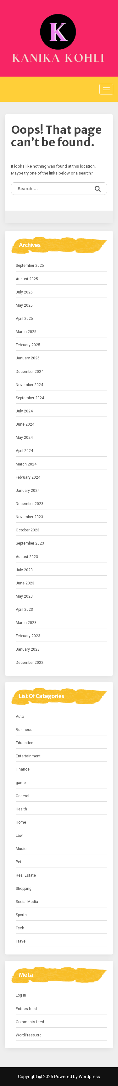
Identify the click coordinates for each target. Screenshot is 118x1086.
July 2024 (24, 411)
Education (24, 743)
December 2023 (29, 504)
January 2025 (28, 358)
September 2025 (30, 265)
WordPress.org (29, 1035)
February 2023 (28, 636)
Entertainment (28, 756)
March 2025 (26, 332)
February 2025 (28, 345)
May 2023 (24, 596)
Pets (20, 862)
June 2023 (25, 583)
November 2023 (29, 517)
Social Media (27, 902)
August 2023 (27, 557)
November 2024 (29, 385)
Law (19, 835)
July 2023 (24, 570)
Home (21, 822)
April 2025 (24, 318)
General (22, 796)
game (21, 783)
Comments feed (30, 1022)
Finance (23, 769)
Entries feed (26, 1009)
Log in (21, 995)
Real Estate (26, 875)
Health (21, 809)
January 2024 (28, 490)
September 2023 (30, 543)
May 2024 (24, 437)
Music (21, 849)
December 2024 (29, 371)
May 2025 (24, 305)
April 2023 (24, 609)
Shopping (23, 888)
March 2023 (26, 623)
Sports (21, 915)
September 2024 (30, 398)
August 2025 (27, 279)
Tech (20, 928)
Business (24, 730)
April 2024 (24, 451)
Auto (20, 716)
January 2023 (28, 649)
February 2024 (28, 477)
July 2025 (24, 292)
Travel (21, 941)
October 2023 (27, 530)
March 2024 (26, 464)
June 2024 (25, 424)
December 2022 (29, 662)
